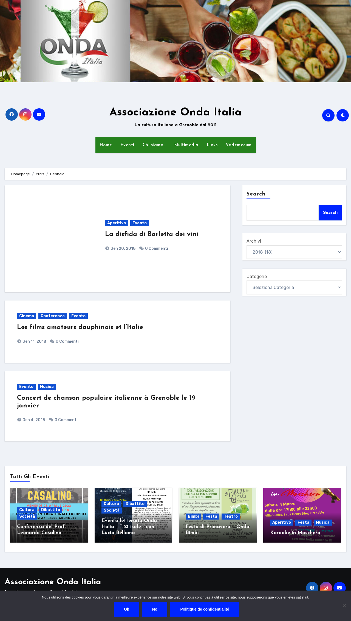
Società (27, 516)
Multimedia (186, 145)
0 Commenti (156, 248)
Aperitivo (116, 223)
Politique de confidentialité (205, 609)
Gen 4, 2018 (33, 420)
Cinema (26, 316)
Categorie (257, 276)
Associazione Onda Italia (175, 112)
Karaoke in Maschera (295, 532)
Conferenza (53, 316)
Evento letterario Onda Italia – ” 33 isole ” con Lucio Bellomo (129, 526)
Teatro (231, 516)
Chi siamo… (154, 145)
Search (256, 194)
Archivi (254, 241)
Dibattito (50, 509)
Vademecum (239, 145)
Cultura (27, 509)
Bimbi (193, 516)
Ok (126, 609)
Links (212, 145)
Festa (211, 516)
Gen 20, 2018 (123, 248)
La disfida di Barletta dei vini (152, 234)
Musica (47, 386)
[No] (344, 606)
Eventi (127, 145)
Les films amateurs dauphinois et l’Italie (80, 327)
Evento (139, 223)
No (155, 609)
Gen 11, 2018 (34, 341)
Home (106, 145)
